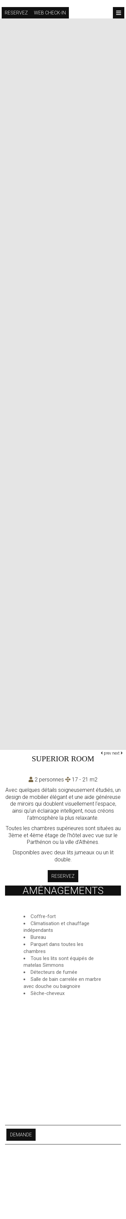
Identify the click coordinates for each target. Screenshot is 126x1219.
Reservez (16, 12)
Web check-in (50, 12)
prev (106, 753)
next (117, 753)
